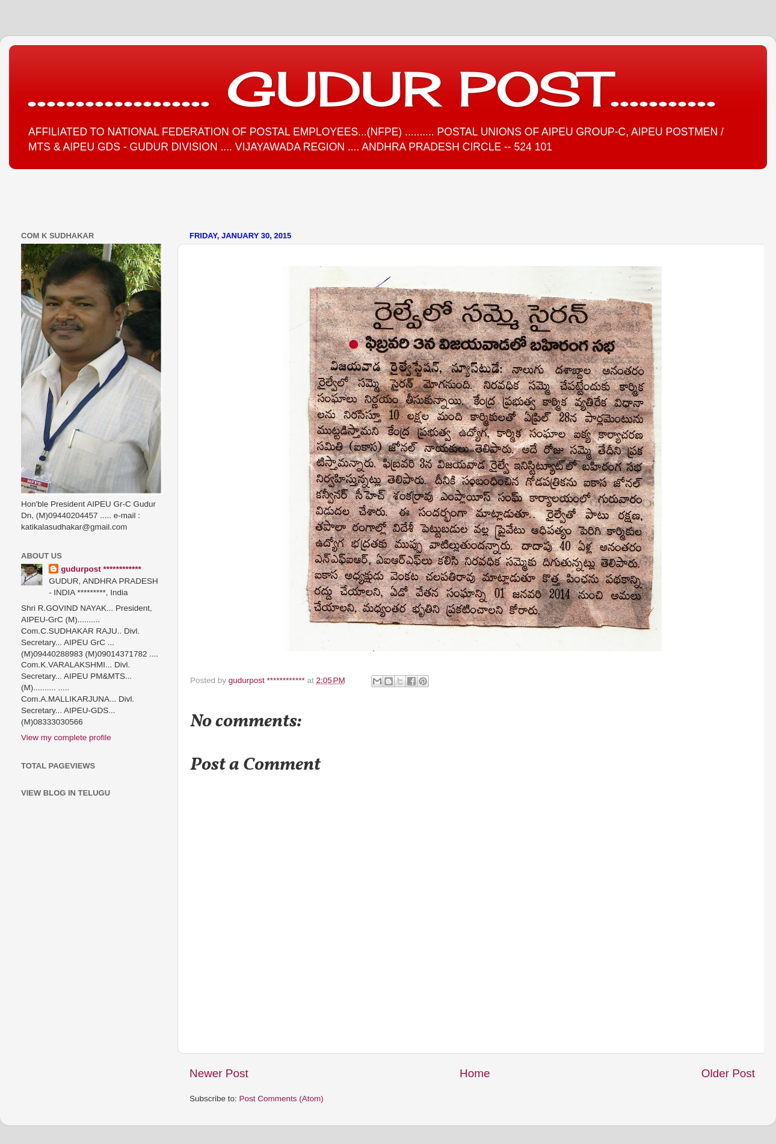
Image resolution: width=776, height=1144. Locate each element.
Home (475, 1073)
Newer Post (218, 1073)
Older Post (728, 1073)
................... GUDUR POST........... (371, 88)
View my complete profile (66, 737)
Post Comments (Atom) (281, 1098)
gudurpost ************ (268, 680)
